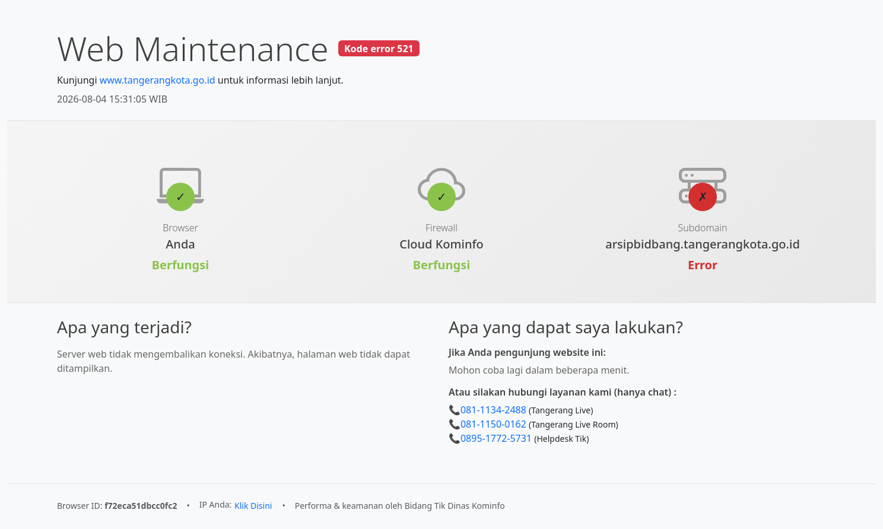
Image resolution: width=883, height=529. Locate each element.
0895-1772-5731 (496, 438)
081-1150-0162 (493, 424)
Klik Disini (253, 505)
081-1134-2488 (493, 409)
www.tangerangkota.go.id (157, 80)
